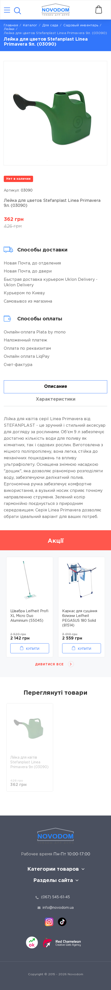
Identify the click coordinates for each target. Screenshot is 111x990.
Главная (11, 25)
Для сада (50, 25)
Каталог (30, 25)
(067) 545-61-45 (55, 897)
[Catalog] (7, 10)
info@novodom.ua (56, 907)
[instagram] (49, 921)
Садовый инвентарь (80, 25)
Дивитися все (49, 664)
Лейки (9, 29)
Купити (32, 649)
